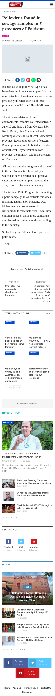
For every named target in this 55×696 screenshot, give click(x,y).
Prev (9, 387)
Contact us (45, 688)
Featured (9, 322)
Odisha (27, 587)
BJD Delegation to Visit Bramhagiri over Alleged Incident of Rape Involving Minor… (27, 596)
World (5, 36)
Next (17, 387)
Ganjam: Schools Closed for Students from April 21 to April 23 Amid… (32, 612)
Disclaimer (27, 692)
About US (17, 688)
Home (7, 688)
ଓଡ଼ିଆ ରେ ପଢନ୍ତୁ (31, 688)
